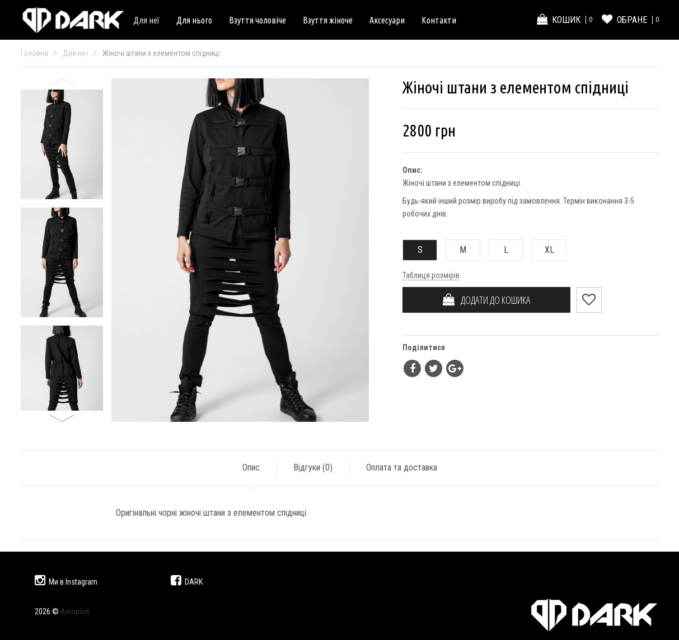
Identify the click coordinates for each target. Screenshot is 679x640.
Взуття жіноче (328, 20)
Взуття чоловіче (257, 20)
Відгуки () (313, 467)
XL (543, 249)
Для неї (146, 20)
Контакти (439, 20)
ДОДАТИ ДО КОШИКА (486, 300)
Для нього (194, 20)
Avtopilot (75, 611)
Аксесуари (387, 20)
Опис (251, 467)
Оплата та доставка (401, 467)
